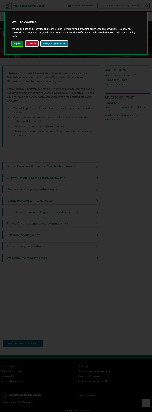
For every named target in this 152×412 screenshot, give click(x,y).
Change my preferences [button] (54, 43)
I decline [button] (32, 43)
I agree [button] (17, 43)
